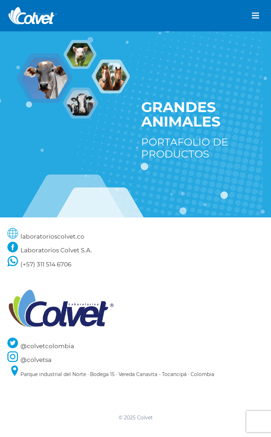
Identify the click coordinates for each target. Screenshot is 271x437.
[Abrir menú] (255, 16)
